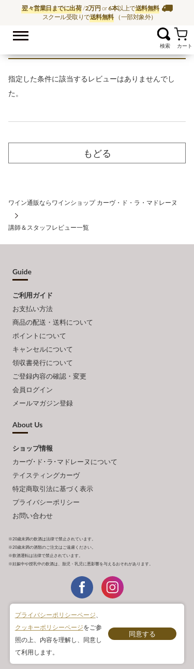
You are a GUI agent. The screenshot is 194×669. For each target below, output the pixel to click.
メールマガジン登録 (42, 403)
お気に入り (150, 33)
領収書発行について (42, 362)
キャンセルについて (42, 349)
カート (180, 33)
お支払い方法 (32, 308)
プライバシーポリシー (46, 502)
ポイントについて (39, 335)
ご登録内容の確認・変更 (49, 376)
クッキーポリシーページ (49, 627)
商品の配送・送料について (52, 322)
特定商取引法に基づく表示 (52, 488)
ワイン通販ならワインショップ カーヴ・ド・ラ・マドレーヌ (97, 37)
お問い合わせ (32, 515)
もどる (97, 153)
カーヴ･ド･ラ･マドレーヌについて (64, 461)
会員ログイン (32, 389)
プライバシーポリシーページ (55, 615)
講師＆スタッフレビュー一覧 (48, 227)
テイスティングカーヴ (46, 475)
